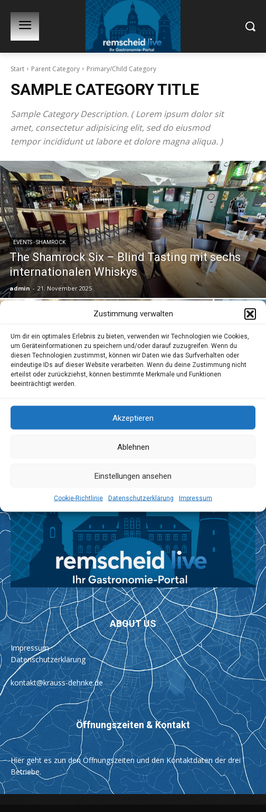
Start (17, 68)
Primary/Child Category (121, 68)
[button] (250, 315)
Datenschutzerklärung (141, 499)
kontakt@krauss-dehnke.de (57, 683)
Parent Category (55, 68)
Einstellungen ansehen (133, 476)
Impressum (195, 499)
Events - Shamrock (39, 242)
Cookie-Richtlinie (78, 499)
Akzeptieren (133, 418)
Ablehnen (133, 447)
